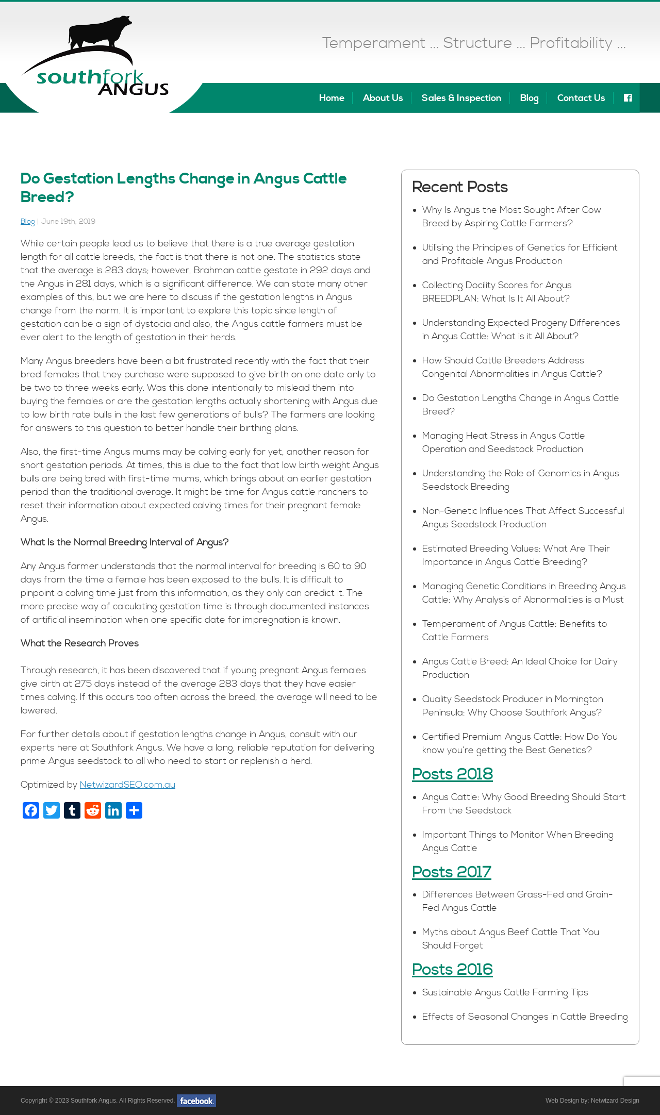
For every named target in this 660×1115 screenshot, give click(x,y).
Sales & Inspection (462, 98)
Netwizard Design (615, 1100)
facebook (196, 1100)
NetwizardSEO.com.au (127, 785)
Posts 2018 (452, 775)
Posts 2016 (452, 970)
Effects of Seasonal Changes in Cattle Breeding (525, 1017)
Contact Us (581, 98)
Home (331, 98)
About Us (383, 98)
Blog (529, 98)
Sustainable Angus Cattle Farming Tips (505, 992)
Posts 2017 (451, 873)
